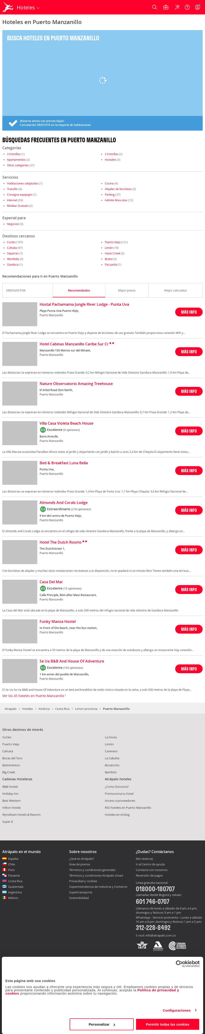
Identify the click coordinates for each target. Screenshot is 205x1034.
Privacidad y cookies (83, 881)
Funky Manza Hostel (58, 621)
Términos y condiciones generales (92, 870)
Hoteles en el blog (117, 814)
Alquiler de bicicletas (118, 189)
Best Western (11, 800)
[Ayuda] (187, 7)
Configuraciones (177, 1010)
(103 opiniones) (73, 668)
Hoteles (27, 709)
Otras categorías (18, 165)
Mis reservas (144, 859)
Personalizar (102, 1024)
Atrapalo (11, 709)
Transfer (12, 189)
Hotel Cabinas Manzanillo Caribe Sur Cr (74, 344)
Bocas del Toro (12, 758)
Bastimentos (11, 765)
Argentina (15, 892)
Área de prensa (79, 864)
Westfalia (13, 259)
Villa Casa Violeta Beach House (66, 423)
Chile (11, 864)
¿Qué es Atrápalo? (81, 859)
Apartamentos (16, 159)
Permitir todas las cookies (167, 1024)
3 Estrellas (13, 154)
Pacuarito (111, 264)
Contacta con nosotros (151, 870)
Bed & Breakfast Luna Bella (64, 463)
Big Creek (8, 772)
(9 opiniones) (71, 430)
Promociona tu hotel (119, 793)
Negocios (13, 224)
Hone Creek (112, 253)
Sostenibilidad (79, 898)
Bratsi (109, 259)
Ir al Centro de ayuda (150, 864)
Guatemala (15, 887)
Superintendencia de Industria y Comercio (98, 887)
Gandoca (13, 264)
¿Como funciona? (117, 786)
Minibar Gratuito (17, 206)
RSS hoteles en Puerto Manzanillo (128, 807)
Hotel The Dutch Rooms (61, 542)
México (13, 898)
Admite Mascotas (116, 200)
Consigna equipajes (19, 194)
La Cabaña (112, 758)
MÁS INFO (189, 312)
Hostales (110, 159)
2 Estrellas (111, 154)
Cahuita (12, 248)
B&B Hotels (10, 786)
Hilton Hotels (11, 807)
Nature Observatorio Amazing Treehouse (76, 384)
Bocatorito (112, 765)
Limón (109, 248)
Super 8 (7, 821)
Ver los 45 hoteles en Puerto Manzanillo (34, 696)
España (13, 859)
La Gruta (111, 737)
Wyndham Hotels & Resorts (21, 814)
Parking (110, 194)
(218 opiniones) (81, 509)
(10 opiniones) (72, 588)
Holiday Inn (10, 793)
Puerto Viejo (112, 242)
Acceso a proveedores (120, 800)
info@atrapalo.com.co (160, 935)
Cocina (109, 183)
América (44, 709)
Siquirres (13, 253)
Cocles (11, 242)
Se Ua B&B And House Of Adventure (72, 661)
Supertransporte (80, 892)
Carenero (111, 751)
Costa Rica (62, 709)
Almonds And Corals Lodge (64, 502)
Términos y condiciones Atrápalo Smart (96, 875)
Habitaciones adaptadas (22, 183)
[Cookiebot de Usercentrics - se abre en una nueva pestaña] (179, 963)
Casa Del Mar (51, 582)
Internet (12, 200)
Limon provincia (86, 709)
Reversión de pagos (149, 876)
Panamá (14, 875)
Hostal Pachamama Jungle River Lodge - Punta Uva (84, 304)
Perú (11, 870)
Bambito (111, 772)
